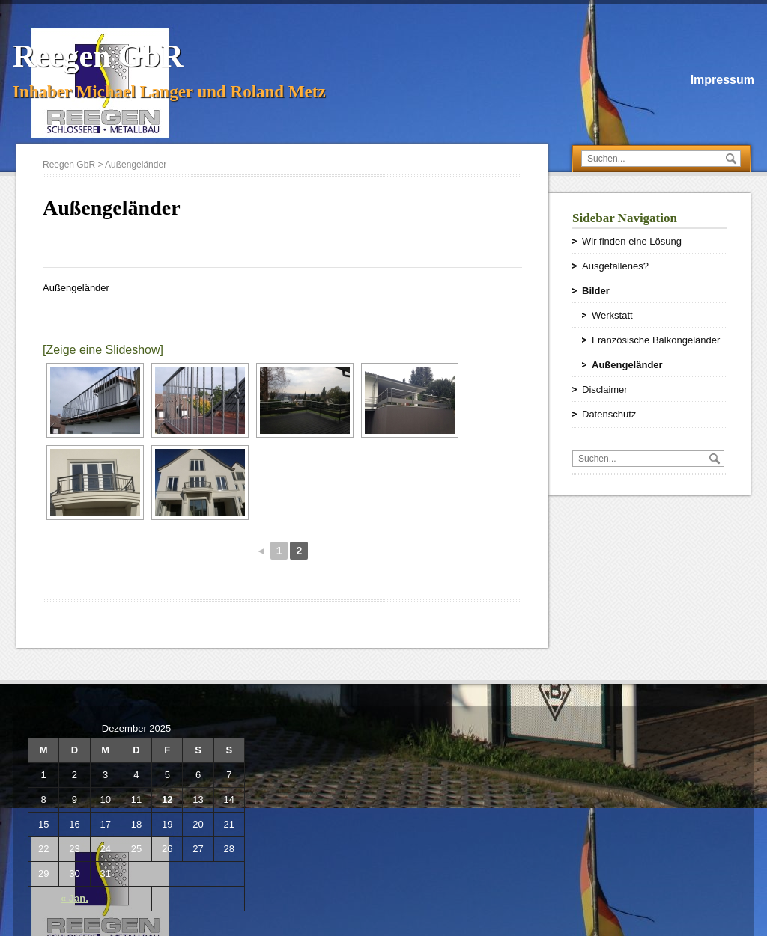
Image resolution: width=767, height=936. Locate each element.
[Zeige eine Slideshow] (103, 349)
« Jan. (74, 898)
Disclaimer (605, 389)
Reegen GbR (98, 56)
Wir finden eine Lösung (632, 241)
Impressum (722, 79)
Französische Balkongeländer (656, 340)
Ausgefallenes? (615, 266)
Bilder (596, 290)
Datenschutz (609, 414)
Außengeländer (627, 364)
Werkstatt (612, 315)
